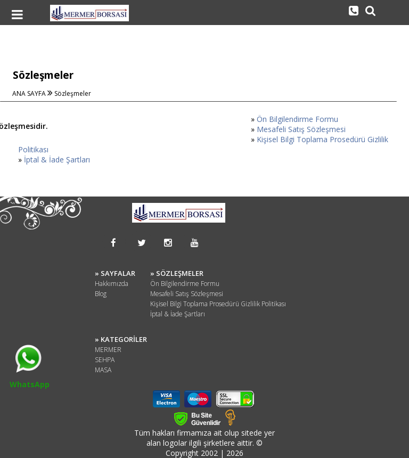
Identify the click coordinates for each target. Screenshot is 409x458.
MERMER (108, 349)
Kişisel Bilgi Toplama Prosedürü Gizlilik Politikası (218, 303)
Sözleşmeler (72, 93)
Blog (101, 293)
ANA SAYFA (29, 93)
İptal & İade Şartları (57, 159)
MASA (103, 369)
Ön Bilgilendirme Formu (297, 119)
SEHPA (104, 359)
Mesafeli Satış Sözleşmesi (301, 129)
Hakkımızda (111, 283)
